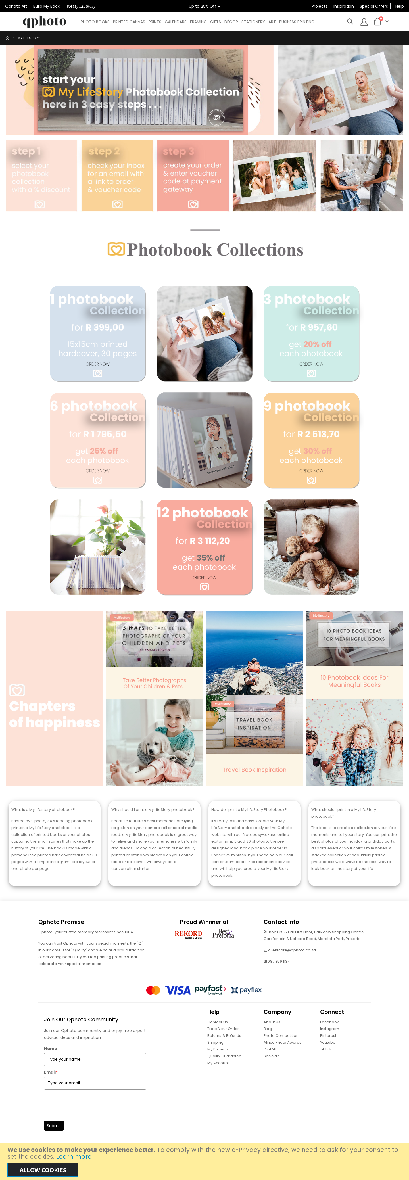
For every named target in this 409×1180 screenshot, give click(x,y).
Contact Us (217, 1034)
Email (51, 1085)
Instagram (329, 1041)
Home (8, 38)
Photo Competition (281, 1048)
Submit (54, 1138)
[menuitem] (95, 21)
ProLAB (270, 1062)
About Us (272, 1034)
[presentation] (87, 1116)
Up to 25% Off (204, 6)
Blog (268, 1041)
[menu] (199, 21)
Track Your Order (223, 1041)
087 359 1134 (279, 974)
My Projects (218, 1062)
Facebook (329, 1034)
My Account (218, 1075)
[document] (205, 1161)
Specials (272, 1069)
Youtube (327, 1055)
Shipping (215, 1055)
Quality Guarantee (224, 1069)
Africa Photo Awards (282, 1055)
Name (50, 1061)
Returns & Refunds (224, 1048)
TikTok (325, 1062)
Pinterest (328, 1048)
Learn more (73, 1156)
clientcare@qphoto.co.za (292, 963)
